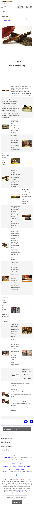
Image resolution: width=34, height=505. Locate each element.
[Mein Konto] (26, 7)
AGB (20, 463)
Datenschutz (27, 466)
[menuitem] (5, 7)
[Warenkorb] (31, 7)
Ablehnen (10, 497)
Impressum (14, 463)
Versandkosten (6, 457)
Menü (5, 6)
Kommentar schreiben (17, 429)
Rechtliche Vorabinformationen (17, 469)
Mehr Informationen (23, 492)
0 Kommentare (6, 20)
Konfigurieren (17, 502)
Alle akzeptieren (21, 497)
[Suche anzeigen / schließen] (18, 7)
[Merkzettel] (22, 7)
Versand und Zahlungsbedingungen (12, 466)
